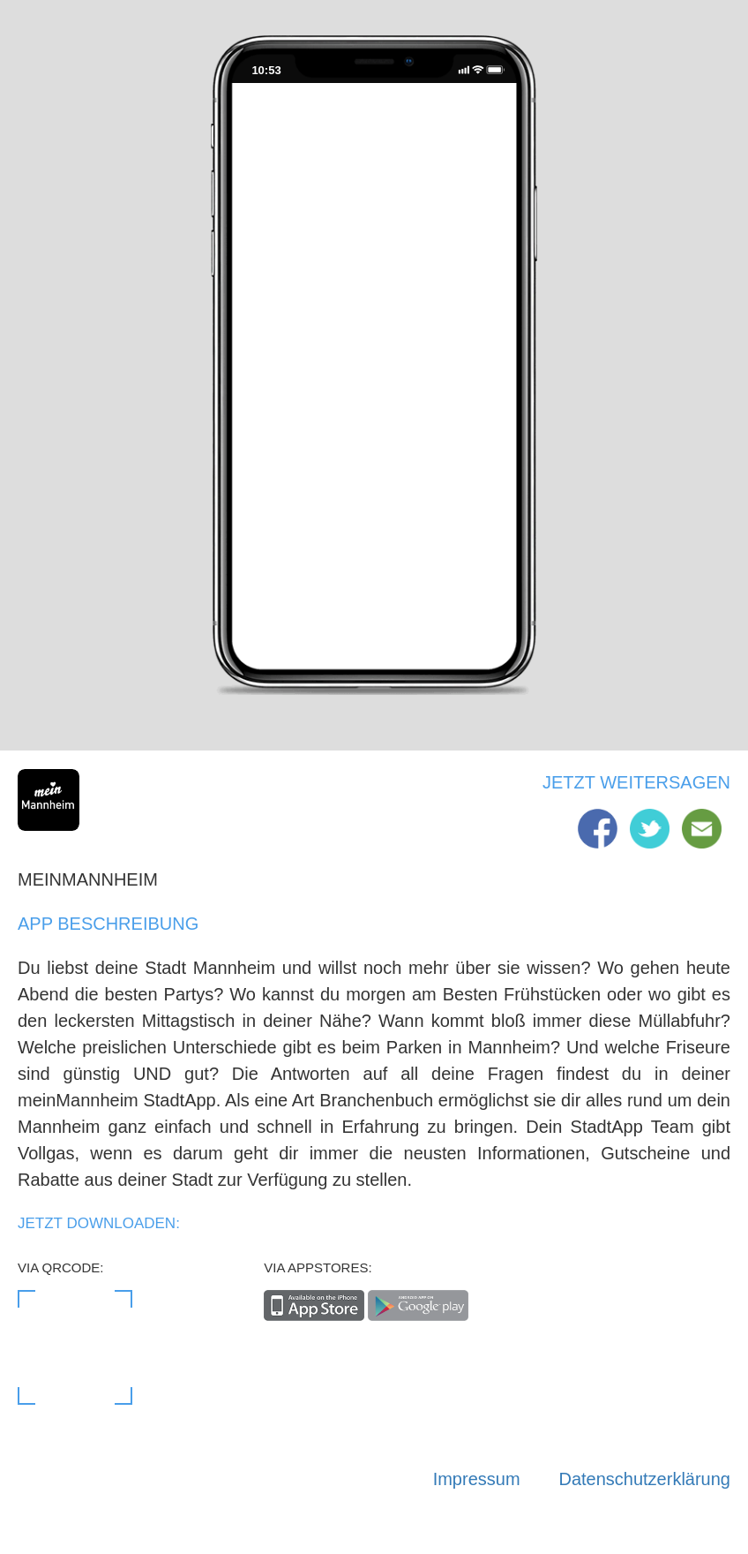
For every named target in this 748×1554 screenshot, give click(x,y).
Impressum (476, 1479)
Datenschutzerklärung (644, 1479)
